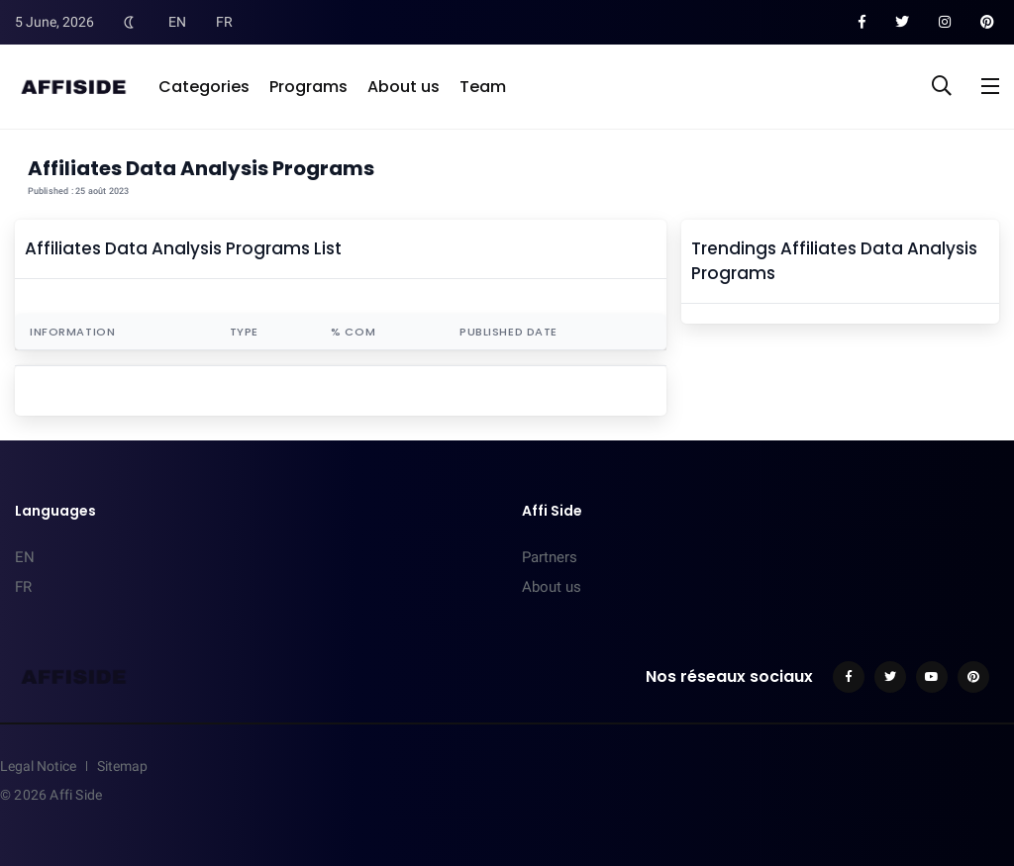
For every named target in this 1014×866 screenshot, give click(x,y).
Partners (549, 557)
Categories (204, 86)
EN (177, 22)
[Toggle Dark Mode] (129, 22)
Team (482, 86)
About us (403, 86)
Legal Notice (38, 766)
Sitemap (122, 766)
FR (224, 22)
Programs (308, 86)
